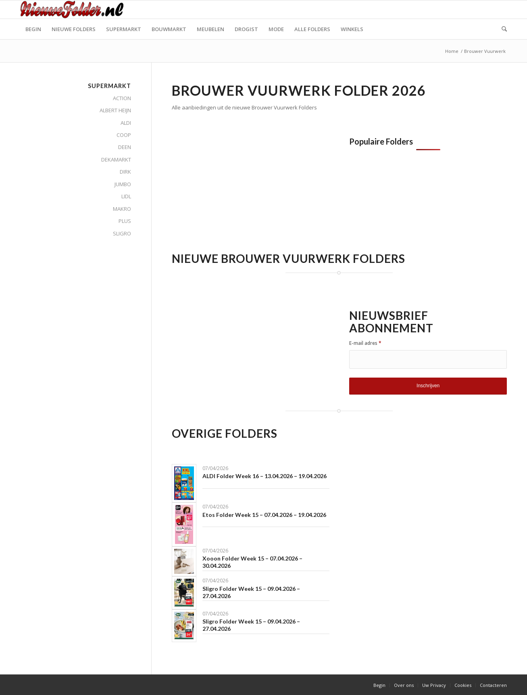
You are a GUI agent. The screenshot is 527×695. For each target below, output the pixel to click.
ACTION (122, 98)
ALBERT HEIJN (115, 110)
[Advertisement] (239, 193)
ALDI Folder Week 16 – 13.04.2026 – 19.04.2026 (264, 475)
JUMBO (123, 184)
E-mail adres (365, 343)
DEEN (124, 147)
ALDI (126, 122)
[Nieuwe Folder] (74, 9)
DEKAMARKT (116, 159)
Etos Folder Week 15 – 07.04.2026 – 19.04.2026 (264, 514)
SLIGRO (122, 233)
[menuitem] (33, 29)
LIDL (126, 196)
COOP (124, 135)
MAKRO (122, 208)
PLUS (125, 221)
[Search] (501, 29)
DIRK (125, 171)
